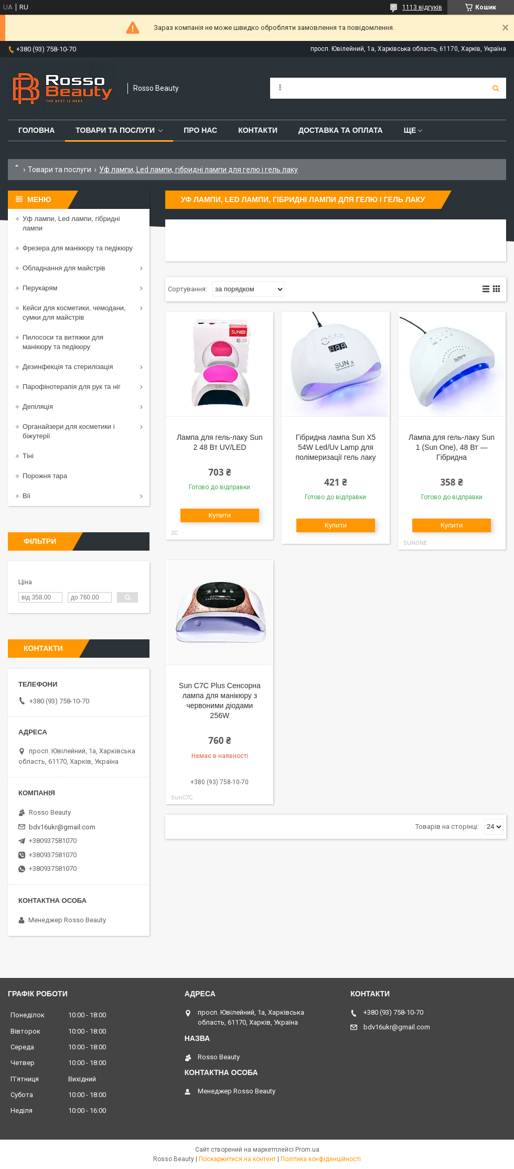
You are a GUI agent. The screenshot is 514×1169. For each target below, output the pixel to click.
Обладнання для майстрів (64, 268)
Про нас (200, 130)
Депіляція (38, 406)
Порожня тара (45, 476)
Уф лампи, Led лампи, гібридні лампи (71, 223)
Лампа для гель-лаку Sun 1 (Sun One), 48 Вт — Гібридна (452, 447)
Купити (220, 515)
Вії (26, 496)
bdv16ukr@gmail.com (62, 827)
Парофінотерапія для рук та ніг (72, 387)
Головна (36, 130)
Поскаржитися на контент (237, 1159)
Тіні (28, 456)
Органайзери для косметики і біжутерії (69, 431)
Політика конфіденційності (321, 1159)
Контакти (257, 130)
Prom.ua (307, 1149)
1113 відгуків (422, 7)
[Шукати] (495, 88)
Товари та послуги (115, 130)
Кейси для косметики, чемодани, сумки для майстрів (74, 312)
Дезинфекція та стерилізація (68, 367)
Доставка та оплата (340, 130)
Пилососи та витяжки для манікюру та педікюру (63, 342)
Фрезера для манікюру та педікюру (78, 248)
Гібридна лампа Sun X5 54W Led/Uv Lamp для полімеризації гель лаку (335, 447)
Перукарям (40, 288)
